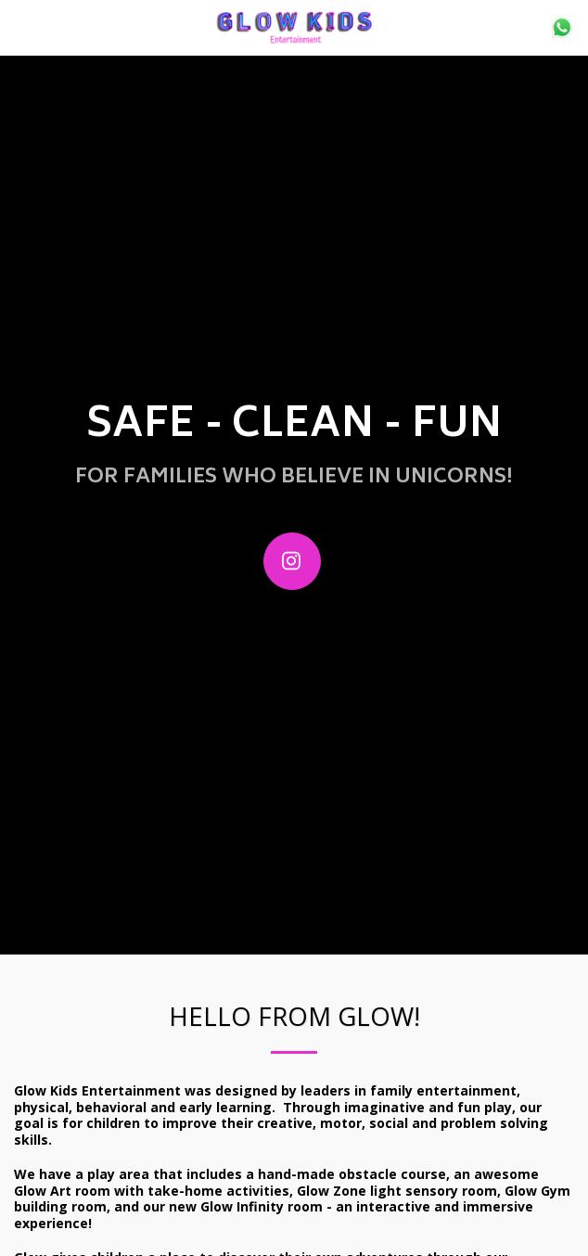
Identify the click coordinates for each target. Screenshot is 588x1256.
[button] (20, 26)
